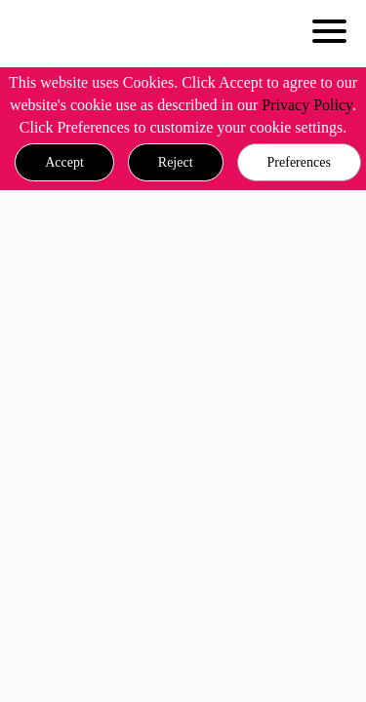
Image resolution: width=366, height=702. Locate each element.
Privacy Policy (307, 105)
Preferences (299, 162)
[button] (64, 162)
